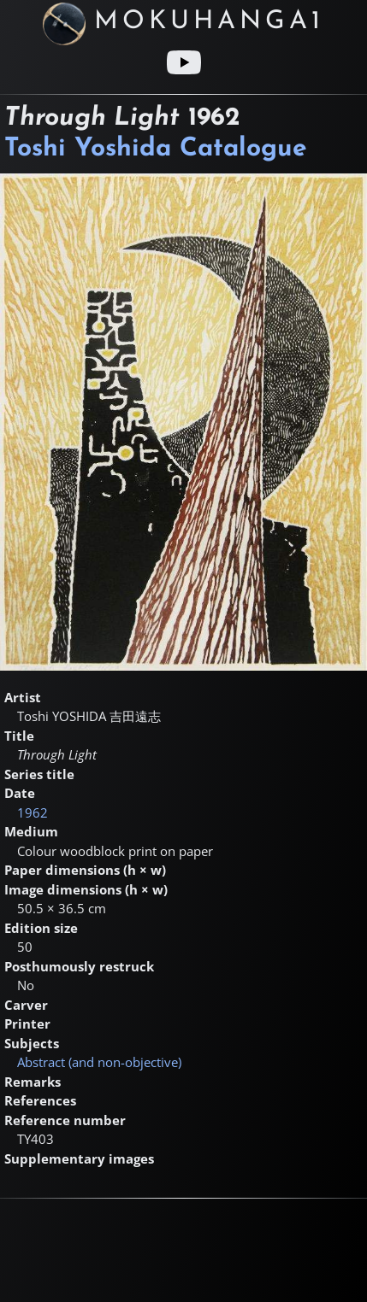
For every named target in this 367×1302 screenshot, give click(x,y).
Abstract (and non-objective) (99, 1061)
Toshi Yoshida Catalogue (155, 149)
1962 (32, 812)
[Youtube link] (184, 62)
